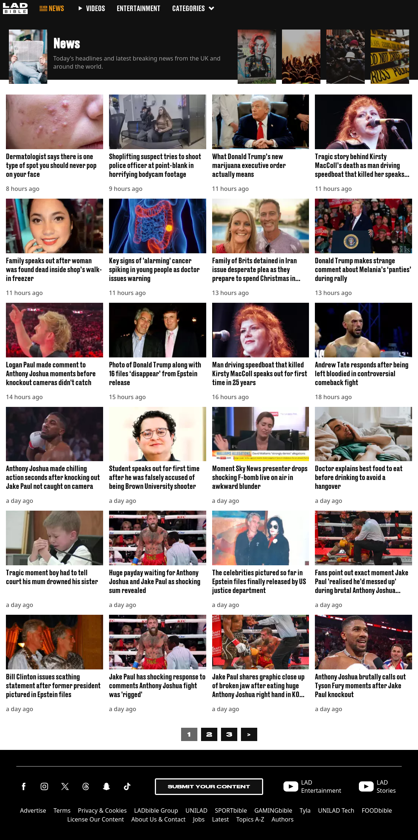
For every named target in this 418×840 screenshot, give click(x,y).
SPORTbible (231, 810)
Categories (193, 8)
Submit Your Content (209, 786)
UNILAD (197, 810)
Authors (283, 819)
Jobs (199, 819)
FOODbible (377, 810)
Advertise (33, 810)
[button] (120, 55)
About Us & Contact (158, 819)
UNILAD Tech (336, 810)
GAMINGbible (273, 810)
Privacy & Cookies (102, 810)
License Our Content (95, 819)
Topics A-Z (250, 819)
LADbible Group (156, 810)
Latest (220, 819)
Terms (62, 810)
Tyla (305, 810)
